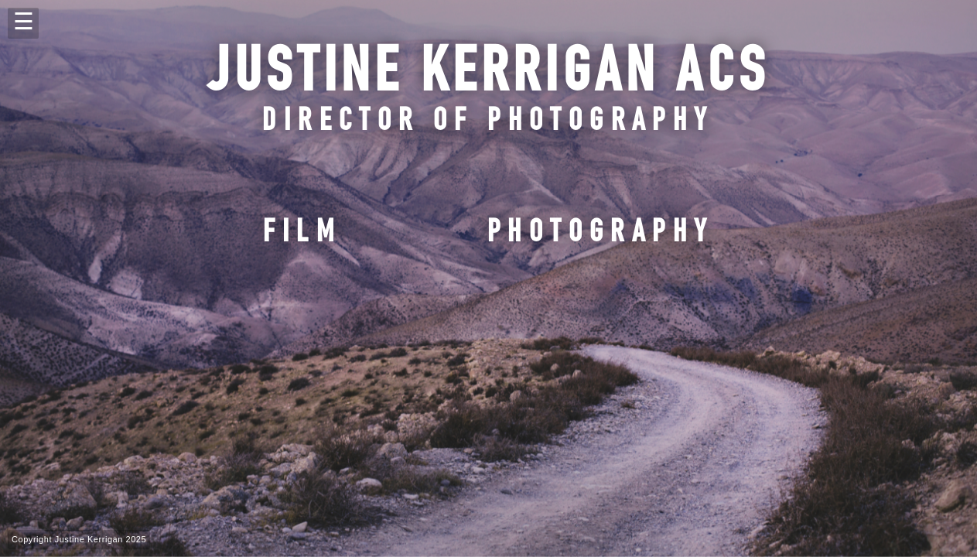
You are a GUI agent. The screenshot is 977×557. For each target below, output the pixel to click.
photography (600, 235)
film (302, 235)
